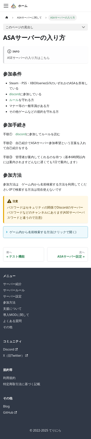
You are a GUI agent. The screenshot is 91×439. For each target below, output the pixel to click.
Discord (10, 349)
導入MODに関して (16, 315)
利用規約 (9, 378)
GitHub (10, 412)
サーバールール (14, 290)
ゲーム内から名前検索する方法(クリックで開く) (42, 232)
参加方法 (9, 302)
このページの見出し (19, 27)
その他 (7, 327)
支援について (12, 308)
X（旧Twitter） (15, 355)
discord (14, 94)
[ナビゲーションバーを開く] (6, 6)
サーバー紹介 (12, 284)
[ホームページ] (6, 18)
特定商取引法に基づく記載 (21, 384)
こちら (45, 58)
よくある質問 (12, 321)
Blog (6, 406)
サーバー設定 (12, 296)
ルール (14, 100)
